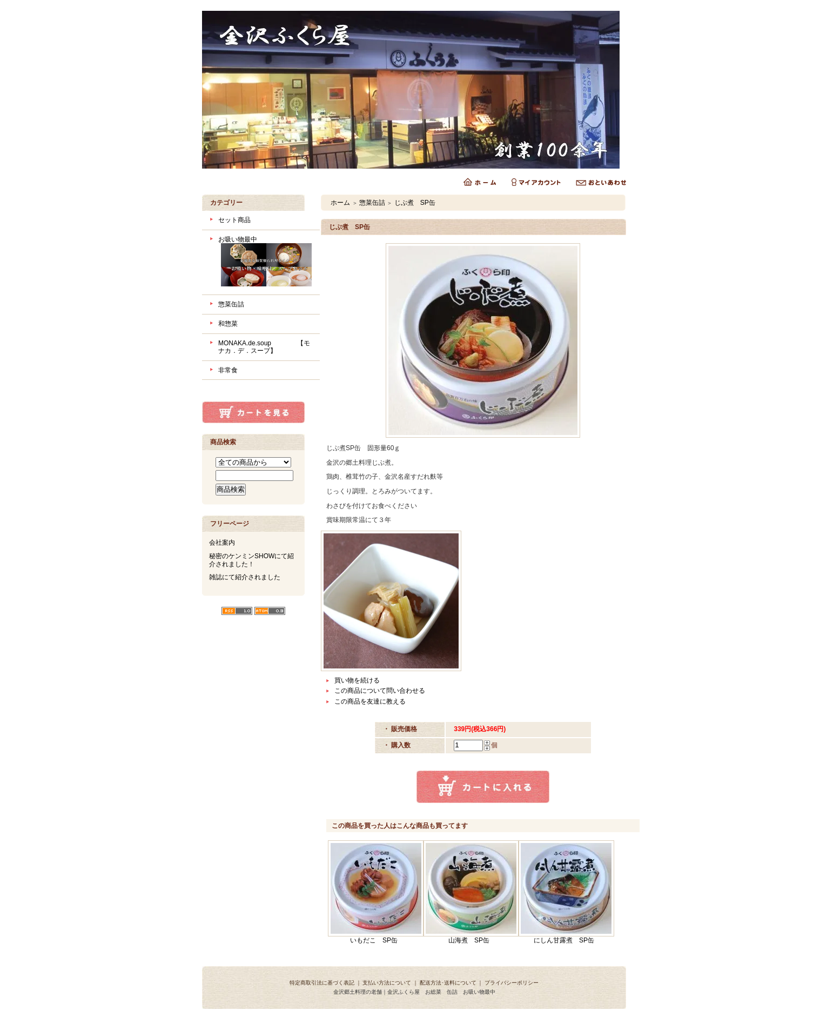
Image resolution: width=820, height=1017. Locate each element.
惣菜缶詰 (231, 304)
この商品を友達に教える (370, 701)
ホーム (340, 202)
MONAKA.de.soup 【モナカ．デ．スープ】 (264, 347)
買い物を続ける (357, 680)
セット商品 (234, 220)
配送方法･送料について (448, 983)
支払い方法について (386, 983)
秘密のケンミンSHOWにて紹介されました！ (251, 560)
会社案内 (222, 542)
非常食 (228, 370)
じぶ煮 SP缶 (414, 202)
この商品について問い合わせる (379, 690)
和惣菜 (228, 323)
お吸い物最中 (265, 263)
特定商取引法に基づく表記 (322, 983)
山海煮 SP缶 (468, 940)
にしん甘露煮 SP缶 (564, 940)
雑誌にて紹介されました (244, 577)
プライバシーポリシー (512, 983)
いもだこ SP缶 (374, 940)
